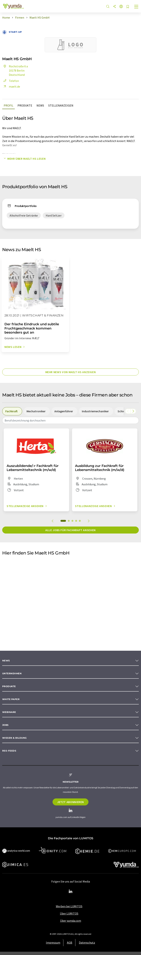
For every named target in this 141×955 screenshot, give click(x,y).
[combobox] (70, 420)
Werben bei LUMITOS (69, 906)
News (40, 105)
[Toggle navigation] (136, 7)
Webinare (9, 712)
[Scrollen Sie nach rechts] (133, 411)
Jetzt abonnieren (70, 802)
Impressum (53, 942)
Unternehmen (12, 673)
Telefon (10, 81)
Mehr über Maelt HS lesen (24, 158)
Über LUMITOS (69, 913)
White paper (11, 699)
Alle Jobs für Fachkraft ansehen (70, 530)
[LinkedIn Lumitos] (70, 891)
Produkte (25, 105)
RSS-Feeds (9, 750)
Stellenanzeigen (60, 105)
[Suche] (107, 7)
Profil (8, 105)
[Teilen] (114, 7)
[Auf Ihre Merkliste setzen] (127, 7)
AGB (69, 942)
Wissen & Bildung (14, 737)
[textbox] (70, 420)
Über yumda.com (70, 920)
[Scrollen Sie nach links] (128, 411)
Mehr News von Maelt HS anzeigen (70, 372)
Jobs (5, 725)
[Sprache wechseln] (121, 7)
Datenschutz (87, 942)
